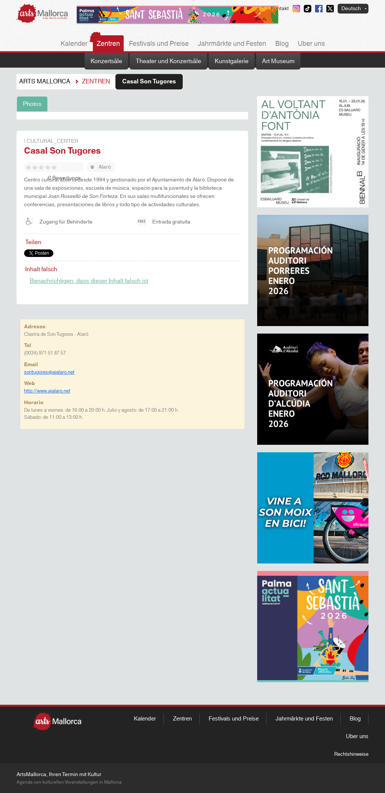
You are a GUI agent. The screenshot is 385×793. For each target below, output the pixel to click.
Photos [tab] (32, 104)
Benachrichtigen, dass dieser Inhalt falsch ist (89, 281)
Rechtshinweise (351, 754)
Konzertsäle (106, 61)
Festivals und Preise (159, 44)
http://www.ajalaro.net (47, 391)
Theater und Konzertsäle (168, 61)
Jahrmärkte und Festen (232, 44)
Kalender (74, 44)
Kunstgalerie (232, 61)
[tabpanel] (132, 115)
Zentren (108, 44)
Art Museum (278, 61)
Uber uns (311, 44)
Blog (282, 44)
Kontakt (280, 9)
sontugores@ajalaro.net (49, 372)
